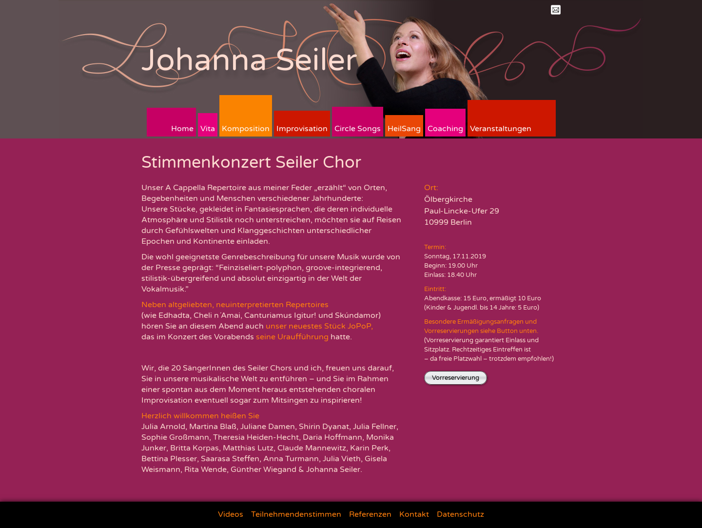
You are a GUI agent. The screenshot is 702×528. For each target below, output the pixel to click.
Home (182, 129)
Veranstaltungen (500, 129)
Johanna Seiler (249, 60)
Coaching (445, 129)
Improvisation (302, 129)
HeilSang (404, 129)
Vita (207, 129)
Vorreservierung (455, 378)
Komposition (246, 129)
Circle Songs (357, 129)
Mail (556, 10)
